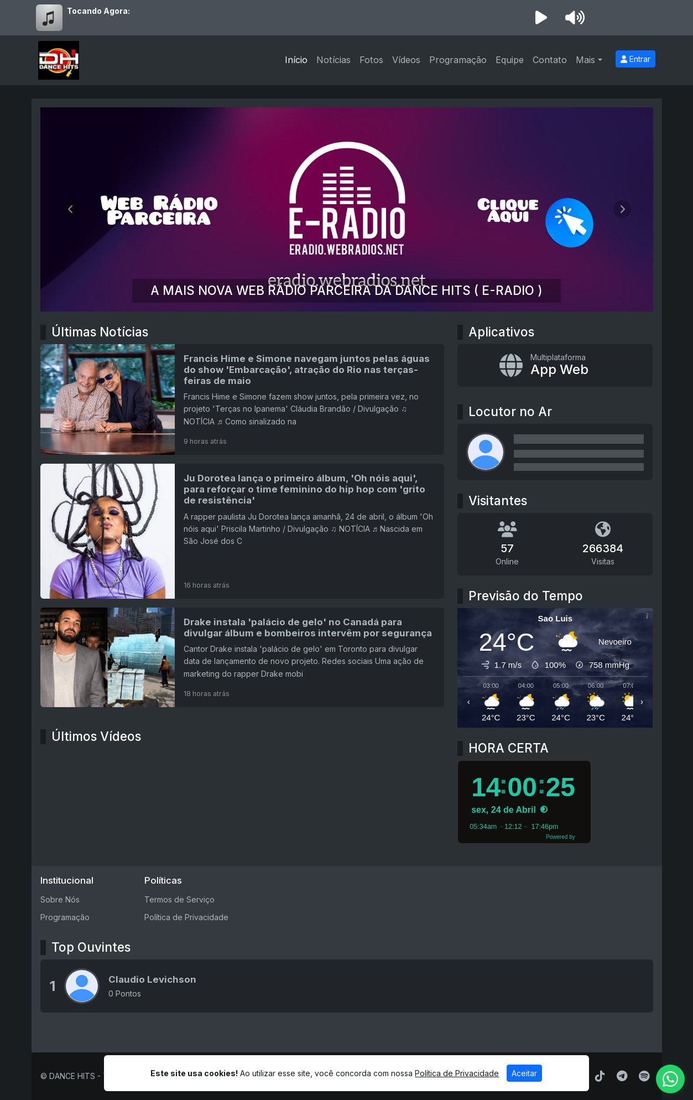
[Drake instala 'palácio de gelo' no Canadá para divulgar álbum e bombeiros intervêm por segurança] (242, 657)
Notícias (333, 59)
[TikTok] (600, 1076)
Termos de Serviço (179, 899)
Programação (458, 59)
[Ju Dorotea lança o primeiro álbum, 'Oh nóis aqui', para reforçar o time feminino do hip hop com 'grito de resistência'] (242, 531)
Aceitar (524, 1073)
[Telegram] (622, 1076)
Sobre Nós (60, 899)
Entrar (635, 59)
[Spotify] (644, 1076)
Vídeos (406, 59)
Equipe (510, 59)
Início (296, 59)
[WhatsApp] (670, 1079)
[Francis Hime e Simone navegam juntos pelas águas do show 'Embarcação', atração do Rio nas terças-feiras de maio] (242, 399)
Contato (550, 59)
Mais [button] (585, 59)
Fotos (371, 59)
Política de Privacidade (186, 917)
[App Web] (555, 365)
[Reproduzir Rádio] (541, 17)
